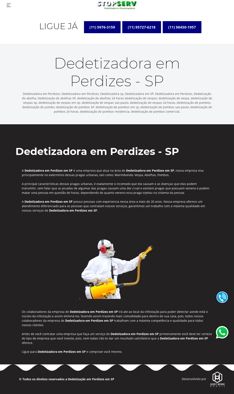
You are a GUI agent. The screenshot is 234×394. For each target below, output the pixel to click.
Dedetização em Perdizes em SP (91, 379)
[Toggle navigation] (8, 5)
